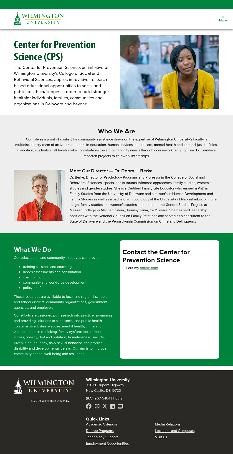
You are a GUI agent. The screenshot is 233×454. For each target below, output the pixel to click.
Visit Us (161, 437)
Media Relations (167, 424)
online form (149, 267)
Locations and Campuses (175, 430)
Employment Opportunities (107, 443)
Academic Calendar (101, 424)
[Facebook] (89, 407)
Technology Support (102, 437)
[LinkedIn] (113, 407)
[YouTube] (120, 407)
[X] (105, 407)
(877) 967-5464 (98, 398)
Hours (117, 398)
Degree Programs (100, 430)
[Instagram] (97, 407)
